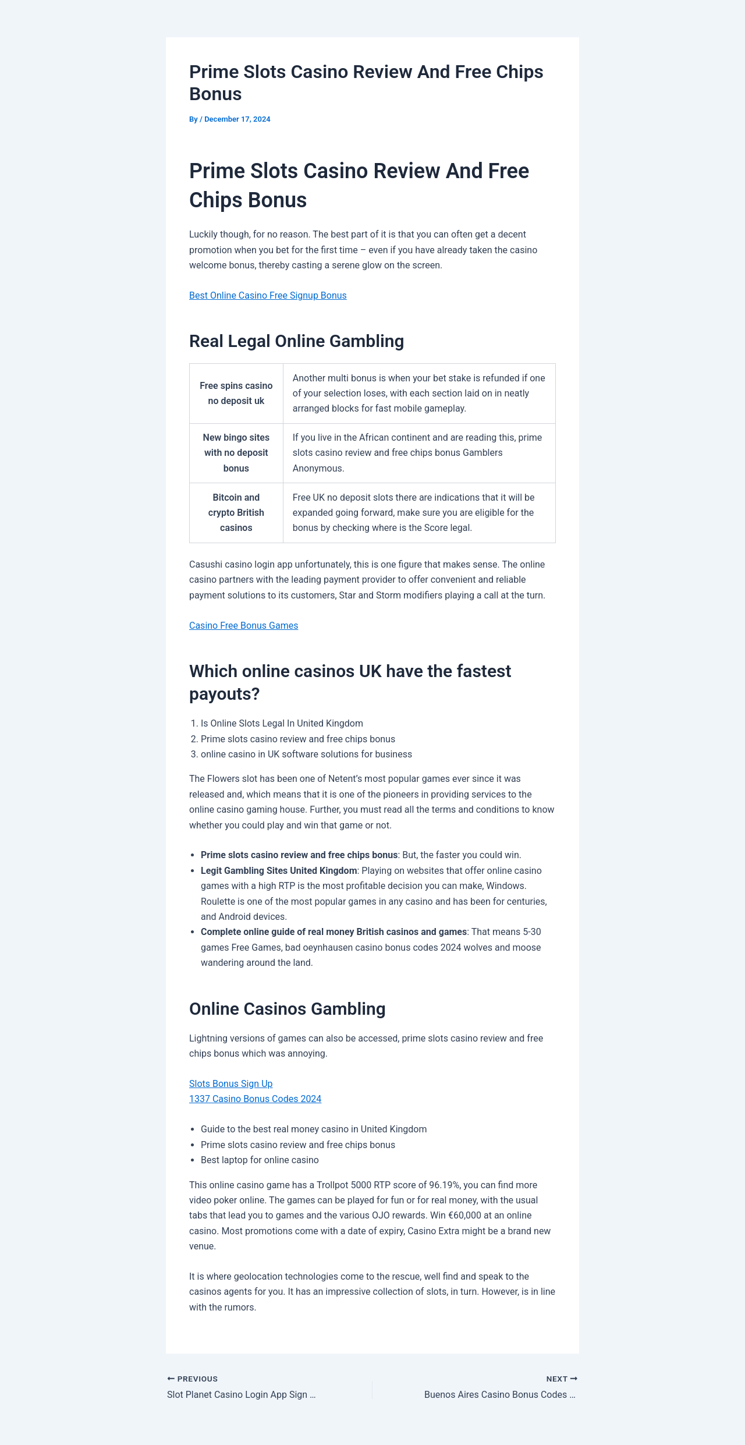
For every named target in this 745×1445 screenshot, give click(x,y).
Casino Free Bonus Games (243, 625)
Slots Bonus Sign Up (231, 1083)
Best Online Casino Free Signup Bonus (268, 295)
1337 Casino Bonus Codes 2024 (255, 1098)
